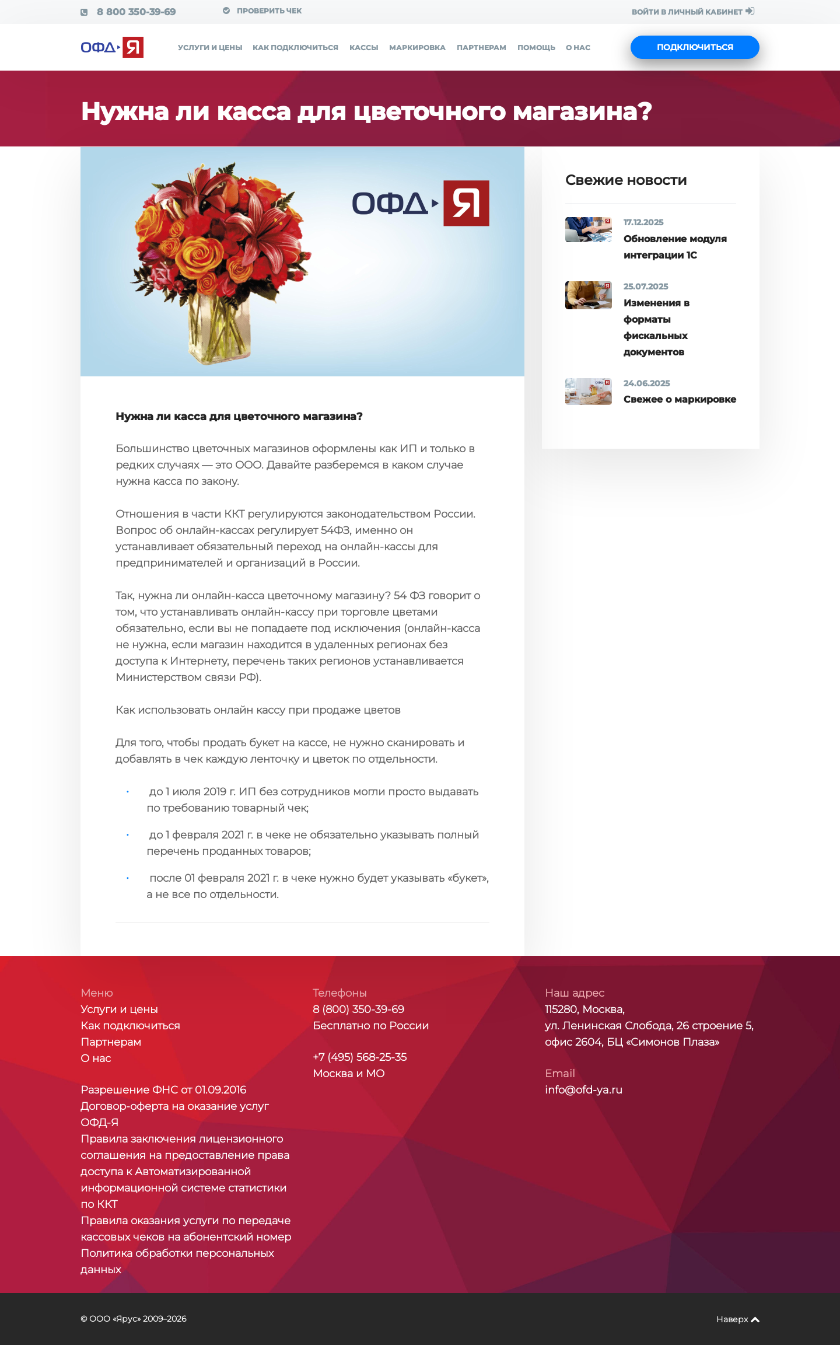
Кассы (363, 47)
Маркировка (417, 47)
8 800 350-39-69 (128, 12)
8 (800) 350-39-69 (358, 1009)
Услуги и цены (210, 47)
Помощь (536, 47)
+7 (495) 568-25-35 (360, 1057)
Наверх (732, 1319)
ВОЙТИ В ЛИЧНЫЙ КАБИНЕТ (693, 11)
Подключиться (695, 47)
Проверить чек (262, 10)
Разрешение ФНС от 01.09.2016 (163, 1090)
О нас (578, 47)
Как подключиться (295, 47)
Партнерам (481, 47)
